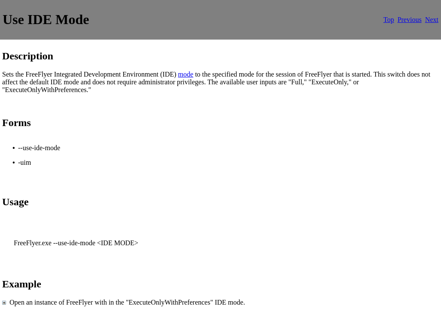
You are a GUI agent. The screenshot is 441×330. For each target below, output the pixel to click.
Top (388, 19)
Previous (410, 19)
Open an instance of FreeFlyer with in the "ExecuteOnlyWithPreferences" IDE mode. (125, 302)
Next (431, 19)
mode (185, 74)
